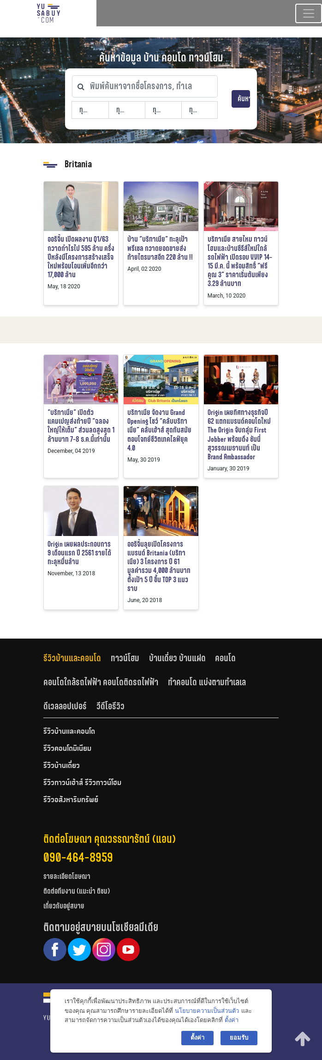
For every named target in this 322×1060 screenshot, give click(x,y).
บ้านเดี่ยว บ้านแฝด (177, 658)
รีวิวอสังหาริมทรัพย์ (70, 800)
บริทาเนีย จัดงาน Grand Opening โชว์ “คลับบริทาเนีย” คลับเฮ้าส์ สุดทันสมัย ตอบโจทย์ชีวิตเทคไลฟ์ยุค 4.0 (159, 430)
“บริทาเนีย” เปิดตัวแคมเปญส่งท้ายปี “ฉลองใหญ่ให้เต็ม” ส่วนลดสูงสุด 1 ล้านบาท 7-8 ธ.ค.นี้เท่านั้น (81, 426)
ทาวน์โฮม (125, 658)
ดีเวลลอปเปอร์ (65, 706)
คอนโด (225, 658)
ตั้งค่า (232, 1020)
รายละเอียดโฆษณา (66, 876)
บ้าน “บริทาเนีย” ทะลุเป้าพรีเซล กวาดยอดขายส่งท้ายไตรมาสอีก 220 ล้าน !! (160, 248)
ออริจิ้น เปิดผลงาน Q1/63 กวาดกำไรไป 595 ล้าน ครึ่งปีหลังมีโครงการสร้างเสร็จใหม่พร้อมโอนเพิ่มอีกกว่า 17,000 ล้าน (81, 257)
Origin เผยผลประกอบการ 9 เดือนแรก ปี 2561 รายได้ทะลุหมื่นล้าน (79, 553)
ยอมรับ (239, 1037)
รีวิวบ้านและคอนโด (72, 658)
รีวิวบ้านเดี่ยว (61, 766)
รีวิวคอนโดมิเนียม (67, 749)
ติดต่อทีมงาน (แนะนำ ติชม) (76, 891)
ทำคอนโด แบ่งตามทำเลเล (207, 682)
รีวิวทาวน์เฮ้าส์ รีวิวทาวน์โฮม (82, 783)
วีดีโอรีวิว (110, 706)
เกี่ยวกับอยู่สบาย (63, 906)
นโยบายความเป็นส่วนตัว (207, 1010)
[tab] (77, 658)
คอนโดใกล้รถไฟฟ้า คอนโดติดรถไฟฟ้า (100, 682)
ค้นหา (244, 98)
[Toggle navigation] (308, 13)
